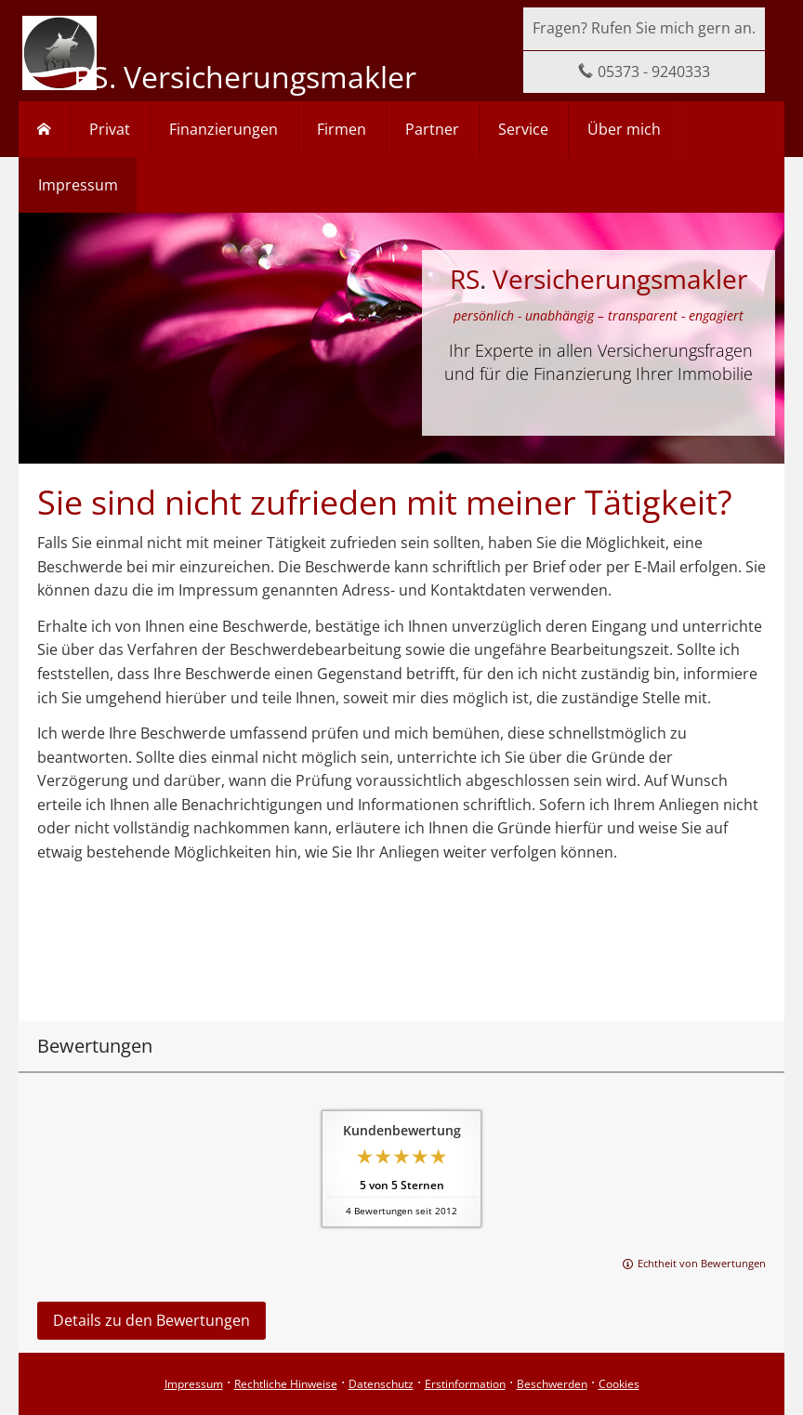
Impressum (194, 1384)
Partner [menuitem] (432, 129)
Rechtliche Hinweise (285, 1384)
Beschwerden (552, 1384)
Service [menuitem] (523, 129)
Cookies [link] (619, 1384)
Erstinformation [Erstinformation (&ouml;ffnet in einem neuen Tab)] (465, 1384)
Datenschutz (381, 1384)
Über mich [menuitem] (624, 129)
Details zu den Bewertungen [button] (151, 1320)
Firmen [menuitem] (341, 129)
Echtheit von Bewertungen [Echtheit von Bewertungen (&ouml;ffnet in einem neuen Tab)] (702, 1263)
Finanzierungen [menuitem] (223, 129)
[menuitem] (44, 129)
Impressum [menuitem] (78, 185)
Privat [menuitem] (109, 129)
